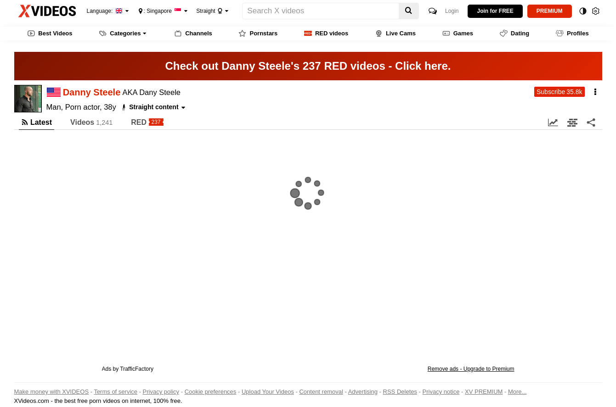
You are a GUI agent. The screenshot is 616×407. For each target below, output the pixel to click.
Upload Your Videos (268, 391)
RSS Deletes (400, 391)
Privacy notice (441, 391)
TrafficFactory (136, 369)
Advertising (363, 391)
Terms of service (115, 391)
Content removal (321, 391)
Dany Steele (160, 92)
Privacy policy (161, 391)
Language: (105, 11)
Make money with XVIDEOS (51, 391)
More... (517, 391)
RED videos (326, 33)
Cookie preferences (211, 391)
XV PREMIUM (484, 391)
